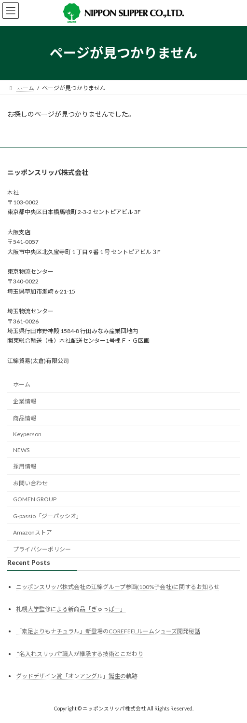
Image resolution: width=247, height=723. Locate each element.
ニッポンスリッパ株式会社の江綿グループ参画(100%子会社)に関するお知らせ (118, 586)
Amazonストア (32, 532)
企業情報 (24, 401)
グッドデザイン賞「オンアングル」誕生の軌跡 (76, 676)
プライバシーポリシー (42, 549)
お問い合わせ (30, 483)
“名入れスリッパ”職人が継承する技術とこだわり (79, 653)
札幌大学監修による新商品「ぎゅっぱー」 (71, 609)
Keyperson (27, 434)
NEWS (21, 449)
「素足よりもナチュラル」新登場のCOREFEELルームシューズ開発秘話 (108, 631)
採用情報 (24, 466)
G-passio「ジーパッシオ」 (47, 516)
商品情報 (24, 418)
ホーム (21, 384)
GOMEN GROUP (34, 499)
